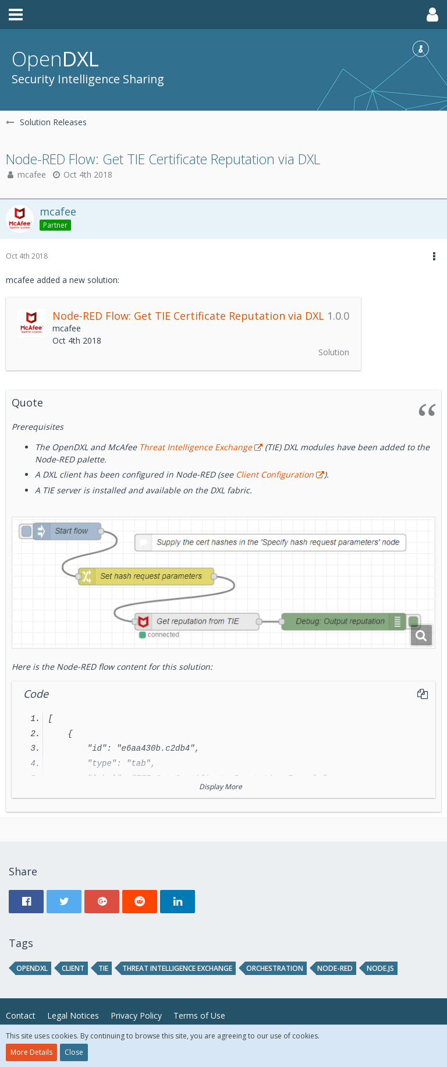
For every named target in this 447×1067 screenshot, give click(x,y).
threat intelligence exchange (177, 968)
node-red (335, 968)
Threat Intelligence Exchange (195, 447)
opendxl (32, 968)
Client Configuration (273, 474)
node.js (380, 968)
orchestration (274, 968)
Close (74, 1052)
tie (103, 968)
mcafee (31, 174)
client (73, 968)
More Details (31, 1052)
